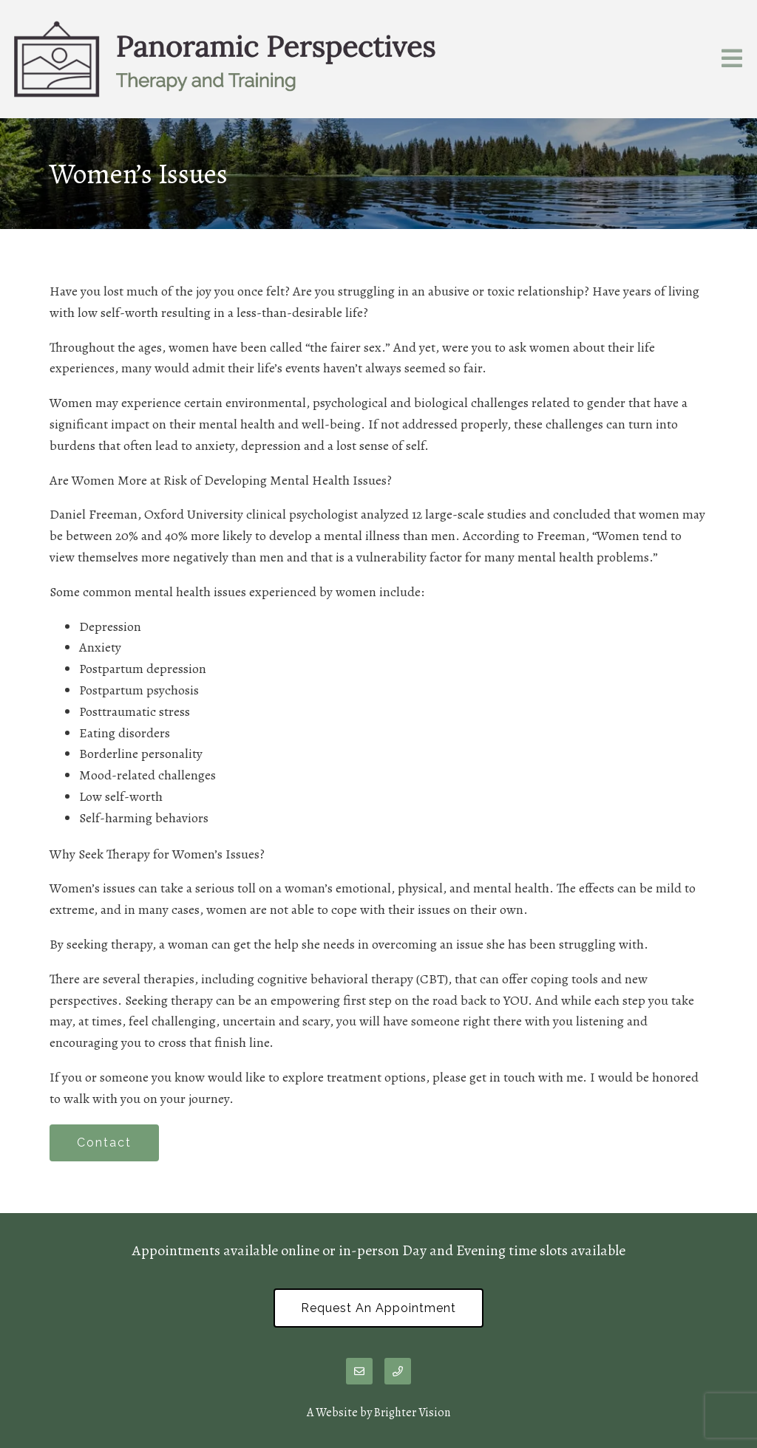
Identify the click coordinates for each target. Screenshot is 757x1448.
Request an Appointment (378, 1308)
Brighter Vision (412, 1412)
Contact (104, 1142)
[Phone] (397, 1371)
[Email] (359, 1371)
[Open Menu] (732, 59)
